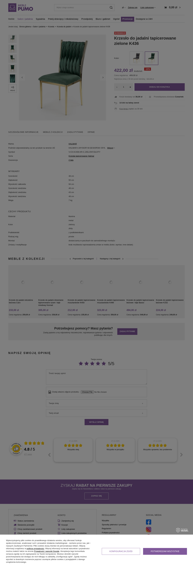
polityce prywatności (35, 548)
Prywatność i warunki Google (46, 551)
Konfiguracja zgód (120, 551)
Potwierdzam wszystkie (165, 551)
